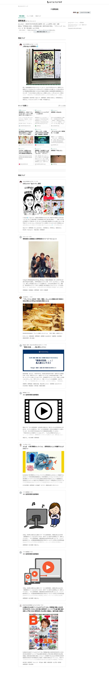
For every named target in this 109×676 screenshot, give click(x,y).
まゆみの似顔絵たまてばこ (28, 44)
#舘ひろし (25, 437)
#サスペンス (55, 485)
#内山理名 (31, 664)
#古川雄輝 (31, 437)
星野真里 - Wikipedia (56, 112)
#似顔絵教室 (26, 97)
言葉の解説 (21, 16)
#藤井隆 (54, 336)
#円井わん (52, 227)
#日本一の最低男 (44, 290)
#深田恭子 (29, 662)
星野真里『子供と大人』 (57, 150)
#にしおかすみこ (38, 227)
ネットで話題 (30, 16)
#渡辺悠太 (31, 385)
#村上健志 (32, 338)
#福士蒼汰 (36, 229)
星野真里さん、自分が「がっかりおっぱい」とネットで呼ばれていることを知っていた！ (26, 114)
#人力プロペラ (58, 383)
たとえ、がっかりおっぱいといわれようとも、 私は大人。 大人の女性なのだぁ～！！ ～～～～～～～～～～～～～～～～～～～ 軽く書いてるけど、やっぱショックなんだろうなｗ (25, 120)
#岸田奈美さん (59, 97)
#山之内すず (48, 336)
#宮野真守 (42, 229)
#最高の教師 (42, 385)
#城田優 (42, 336)
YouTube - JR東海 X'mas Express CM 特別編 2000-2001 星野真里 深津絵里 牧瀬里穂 (26, 152)
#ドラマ (43, 485)
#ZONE (59, 662)
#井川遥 (25, 662)
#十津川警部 (26, 485)
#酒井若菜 (49, 662)
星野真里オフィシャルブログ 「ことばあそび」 (42, 113)
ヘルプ (79, 24)
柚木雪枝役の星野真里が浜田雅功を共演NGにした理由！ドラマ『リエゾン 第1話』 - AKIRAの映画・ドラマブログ (26, 133)
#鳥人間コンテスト (44, 383)
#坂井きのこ (59, 227)
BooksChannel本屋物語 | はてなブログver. (31, 605)
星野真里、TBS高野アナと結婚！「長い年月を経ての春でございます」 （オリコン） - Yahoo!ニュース (42, 152)
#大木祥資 (25, 385)
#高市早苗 (32, 97)
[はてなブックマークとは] (27, 105)
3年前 (45, 344)
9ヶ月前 (36, 181)
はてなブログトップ (72, 26)
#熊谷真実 (31, 336)
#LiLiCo (24, 229)
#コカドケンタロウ (33, 99)
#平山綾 (41, 662)
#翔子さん (25, 99)
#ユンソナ (35, 662)
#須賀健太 (31, 290)
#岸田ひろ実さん (51, 97)
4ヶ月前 (36, 44)
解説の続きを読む (42, 31)
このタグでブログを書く (85, 12)
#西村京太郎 (49, 485)
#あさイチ (37, 97)
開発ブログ (84, 24)
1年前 (30, 236)
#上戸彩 (55, 662)
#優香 (45, 662)
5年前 (42, 605)
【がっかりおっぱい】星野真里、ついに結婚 (58, 132)
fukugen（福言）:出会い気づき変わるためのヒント (33, 344)
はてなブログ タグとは (72, 24)
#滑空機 (52, 383)
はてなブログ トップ (23, 6)
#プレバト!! (25, 336)
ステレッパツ (25, 236)
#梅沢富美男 (26, 338)
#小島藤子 (37, 485)
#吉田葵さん (46, 227)
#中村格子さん (46, 99)
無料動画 (24, 392)
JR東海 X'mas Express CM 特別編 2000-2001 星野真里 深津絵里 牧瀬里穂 (25, 157)
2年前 (31, 296)
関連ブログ (38, 16)
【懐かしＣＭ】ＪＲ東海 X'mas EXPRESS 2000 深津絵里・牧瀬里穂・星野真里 (42, 133)
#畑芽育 (25, 383)
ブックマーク (22, 110)
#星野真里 (43, 97)
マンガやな (25, 444)
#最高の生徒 (36, 383)
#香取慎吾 (25, 290)
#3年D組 (36, 385)
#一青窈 (40, 99)
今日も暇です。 (26, 296)
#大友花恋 (59, 336)
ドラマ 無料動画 (26, 492)
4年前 (29, 444)
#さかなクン (30, 229)
